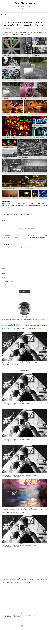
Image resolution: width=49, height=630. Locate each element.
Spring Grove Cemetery (29, 34)
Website (4, 277)
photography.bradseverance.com (9, 325)
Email (4, 273)
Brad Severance (24, 3)
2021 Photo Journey (15, 546)
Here (31, 205)
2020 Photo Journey (15, 616)
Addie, (13, 509)
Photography (5, 20)
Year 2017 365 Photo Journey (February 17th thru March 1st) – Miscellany (12, 236)
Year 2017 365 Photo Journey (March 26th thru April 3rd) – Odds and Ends (36, 236)
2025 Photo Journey (15, 364)
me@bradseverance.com (38, 328)
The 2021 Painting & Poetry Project (19, 512)
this (9, 203)
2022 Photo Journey (15, 476)
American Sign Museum (14, 34)
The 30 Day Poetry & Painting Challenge (20, 582)
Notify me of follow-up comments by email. (13, 284)
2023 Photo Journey (15, 404)
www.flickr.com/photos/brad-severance (37, 325)
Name (3, 268)
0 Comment (17, 28)
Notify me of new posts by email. (11, 287)
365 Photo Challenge (22, 228)
